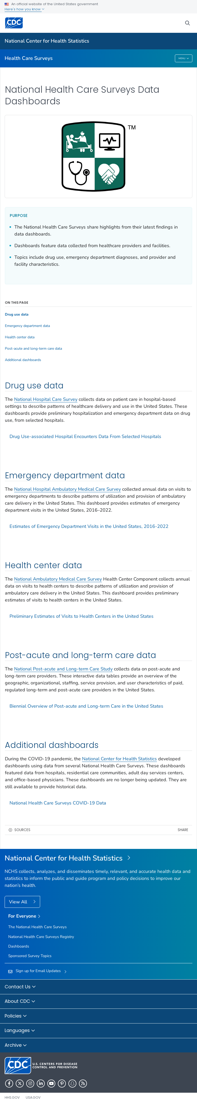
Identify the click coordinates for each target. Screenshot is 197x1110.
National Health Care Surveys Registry (41, 936)
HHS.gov (12, 1097)
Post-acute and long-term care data (33, 348)
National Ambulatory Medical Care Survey (58, 579)
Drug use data (17, 314)
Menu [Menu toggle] (183, 58)
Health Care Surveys (29, 58)
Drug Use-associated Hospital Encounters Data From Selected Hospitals (85, 436)
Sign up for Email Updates (38, 970)
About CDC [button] (20, 1001)
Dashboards (18, 946)
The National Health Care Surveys (37, 926)
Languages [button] (20, 1030)
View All (18, 902)
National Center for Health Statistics (47, 40)
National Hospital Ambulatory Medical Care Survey (67, 489)
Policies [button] (16, 1016)
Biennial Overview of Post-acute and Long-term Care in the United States (86, 706)
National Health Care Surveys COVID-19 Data (58, 803)
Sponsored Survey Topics (29, 955)
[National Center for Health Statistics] (98, 858)
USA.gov (33, 1097)
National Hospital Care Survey (45, 399)
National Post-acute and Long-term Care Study (63, 669)
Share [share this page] (183, 829)
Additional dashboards (23, 360)
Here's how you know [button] (24, 9)
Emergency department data (27, 326)
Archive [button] (16, 1045)
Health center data (19, 337)
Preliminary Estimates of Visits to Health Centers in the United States (82, 616)
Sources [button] (22, 829)
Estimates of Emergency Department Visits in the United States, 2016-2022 (89, 526)
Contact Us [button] (20, 987)
